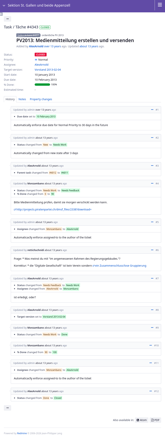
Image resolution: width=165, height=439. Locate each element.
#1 (157, 109)
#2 (157, 137)
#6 (157, 250)
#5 (157, 222)
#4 (157, 183)
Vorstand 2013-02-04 (48, 69)
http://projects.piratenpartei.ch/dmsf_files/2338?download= (54, 209)
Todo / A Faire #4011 (28, 35)
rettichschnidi (35, 250)
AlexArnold (36, 46)
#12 (156, 391)
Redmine (22, 433)
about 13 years (89, 46)
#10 (156, 345)
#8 (157, 310)
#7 (157, 278)
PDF (156, 420)
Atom (143, 420)
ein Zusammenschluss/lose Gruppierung (120, 265)
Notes (22, 99)
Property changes (41, 99)
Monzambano (35, 183)
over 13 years (52, 46)
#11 (156, 363)
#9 (157, 327)
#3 (157, 165)
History (10, 99)
